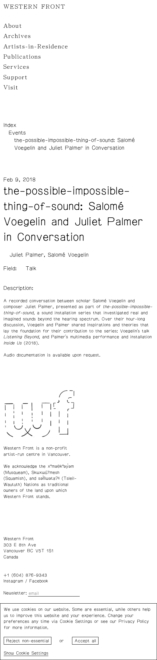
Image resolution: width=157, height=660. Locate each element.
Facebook (38, 581)
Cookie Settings (32, 653)
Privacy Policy (134, 621)
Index (9, 125)
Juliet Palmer (26, 255)
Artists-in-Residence (35, 46)
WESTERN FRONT (34, 7)
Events (17, 133)
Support (15, 77)
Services (16, 67)
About (12, 26)
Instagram (13, 581)
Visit (10, 87)
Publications (22, 57)
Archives (17, 36)
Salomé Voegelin (68, 255)
